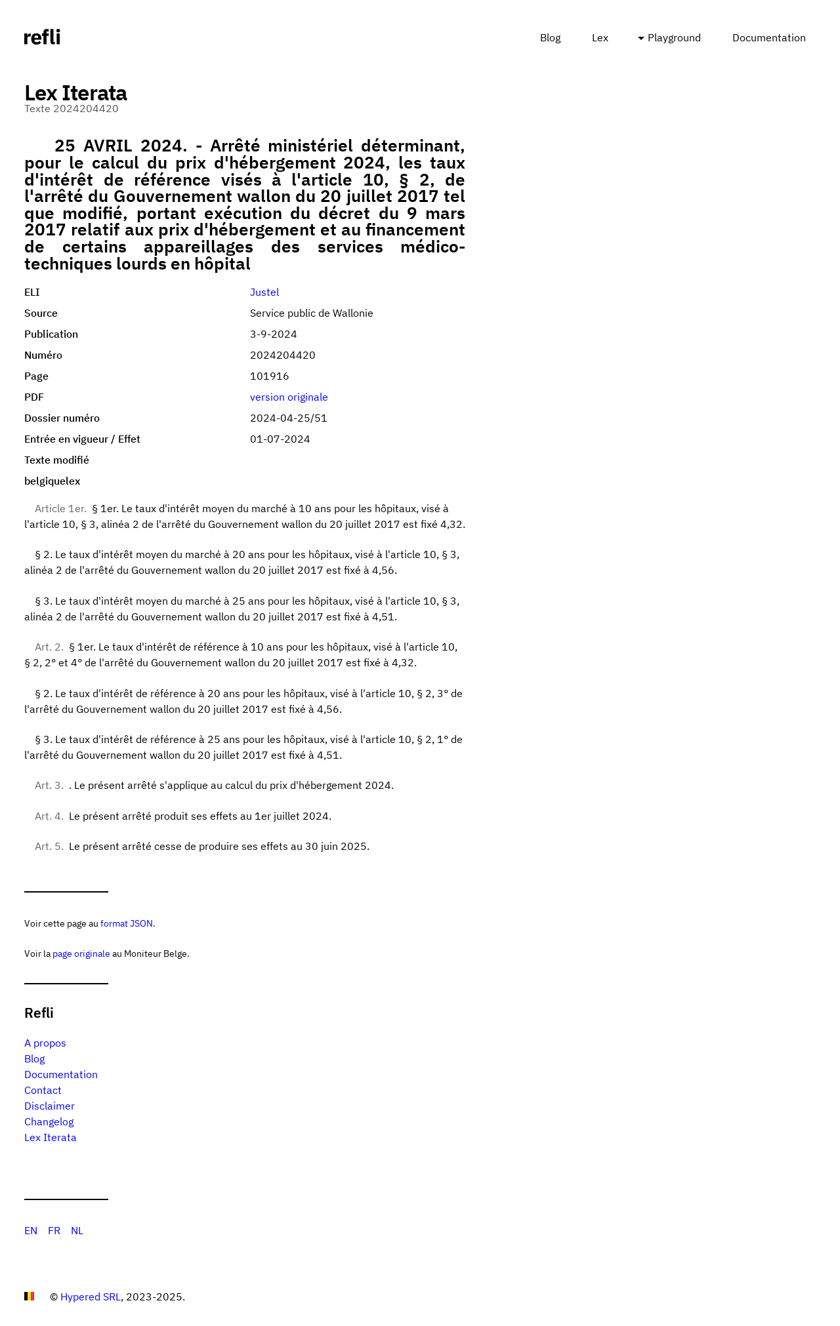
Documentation (769, 37)
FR (54, 1230)
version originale (289, 396)
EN (30, 1230)
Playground (674, 37)
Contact (43, 1089)
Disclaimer (49, 1105)
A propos (45, 1042)
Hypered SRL (90, 1296)
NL (77, 1230)
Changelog (49, 1121)
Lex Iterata (50, 1137)
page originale (81, 953)
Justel (264, 291)
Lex (600, 37)
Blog (550, 37)
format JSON (126, 923)
